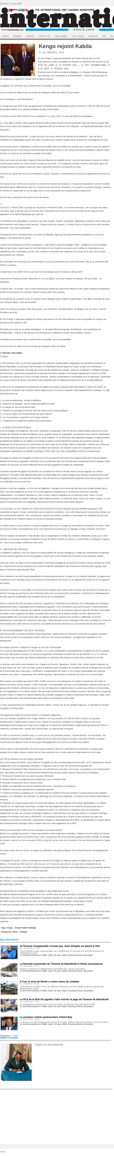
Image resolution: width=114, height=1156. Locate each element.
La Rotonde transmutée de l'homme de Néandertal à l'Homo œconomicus (61, 963)
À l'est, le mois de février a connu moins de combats (49, 981)
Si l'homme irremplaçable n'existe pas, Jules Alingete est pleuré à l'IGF (60, 945)
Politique (23, 931)
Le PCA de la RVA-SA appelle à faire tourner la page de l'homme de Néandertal (64, 999)
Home (2, 1151)
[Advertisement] (56, 1115)
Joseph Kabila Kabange (25, 927)
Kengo (10, 927)
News (15, 931)
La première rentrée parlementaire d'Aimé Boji (46, 1016)
